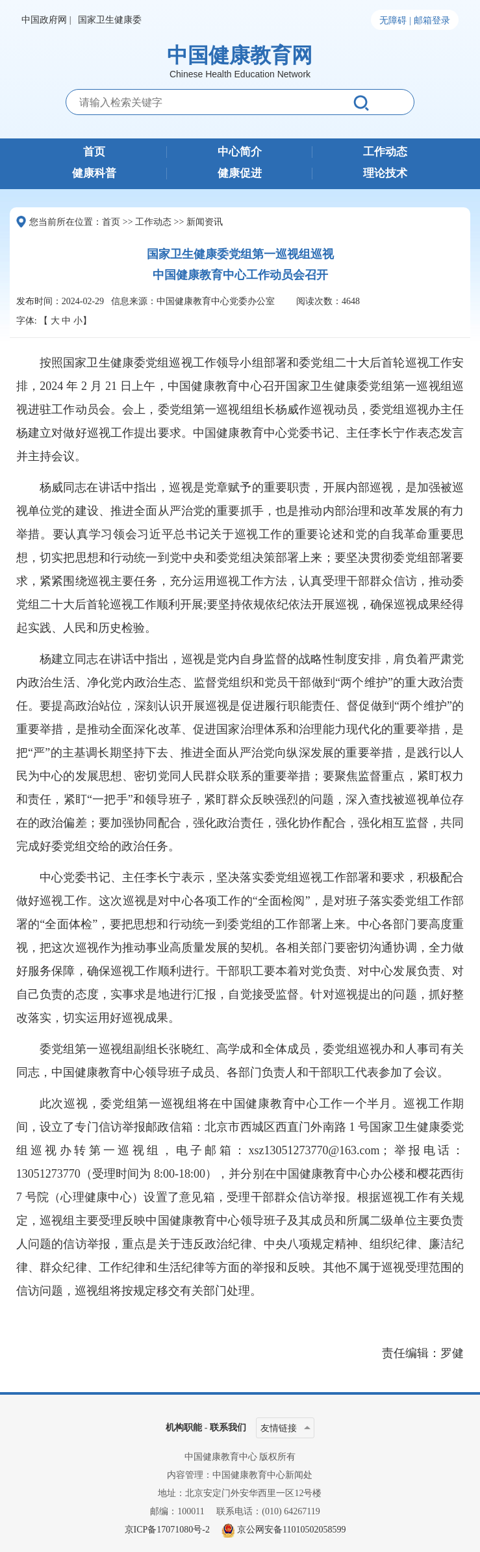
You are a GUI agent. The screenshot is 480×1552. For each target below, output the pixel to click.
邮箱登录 (432, 20)
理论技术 (385, 173)
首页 (94, 152)
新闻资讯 (204, 222)
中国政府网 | (46, 20)
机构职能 (184, 1427)
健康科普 (94, 173)
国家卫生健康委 (110, 20)
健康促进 (240, 173)
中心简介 (240, 152)
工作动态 (385, 152)
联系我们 (228, 1427)
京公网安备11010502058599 (291, 1529)
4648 (351, 301)
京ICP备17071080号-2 (167, 1529)
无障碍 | (395, 20)
